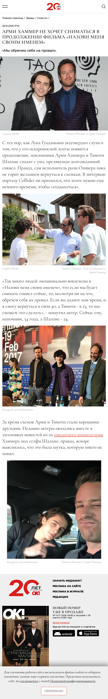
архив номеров (61, 623)
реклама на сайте (67, 586)
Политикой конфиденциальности (72, 681)
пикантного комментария (78, 434)
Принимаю (54, 691)
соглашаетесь (29, 681)
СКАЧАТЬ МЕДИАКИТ (67, 580)
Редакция (60, 597)
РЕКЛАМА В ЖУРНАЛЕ (68, 591)
